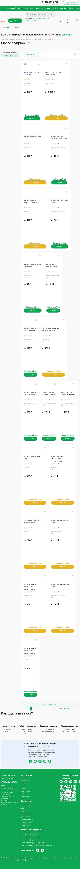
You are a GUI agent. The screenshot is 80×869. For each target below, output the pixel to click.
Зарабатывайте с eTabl (20, 8)
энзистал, (29, 20)
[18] (61, 708)
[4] (40, 708)
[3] (37, 708)
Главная (4, 39)
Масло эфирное (49, 39)
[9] (55, 708)
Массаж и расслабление (34, 39)
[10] (58, 708)
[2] (34, 708)
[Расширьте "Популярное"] (32, 54)
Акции (6, 27)
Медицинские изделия (16, 39)
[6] (46, 708)
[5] (43, 708)
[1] (31, 708)
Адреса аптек (42, 8)
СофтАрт (25, 858)
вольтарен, (46, 18)
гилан (35, 20)
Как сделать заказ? (56, 8)
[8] (52, 708)
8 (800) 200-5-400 (50, 2)
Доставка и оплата (71, 8)
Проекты (33, 8)
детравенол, (37, 18)
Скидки (16, 27)
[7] (49, 708)
